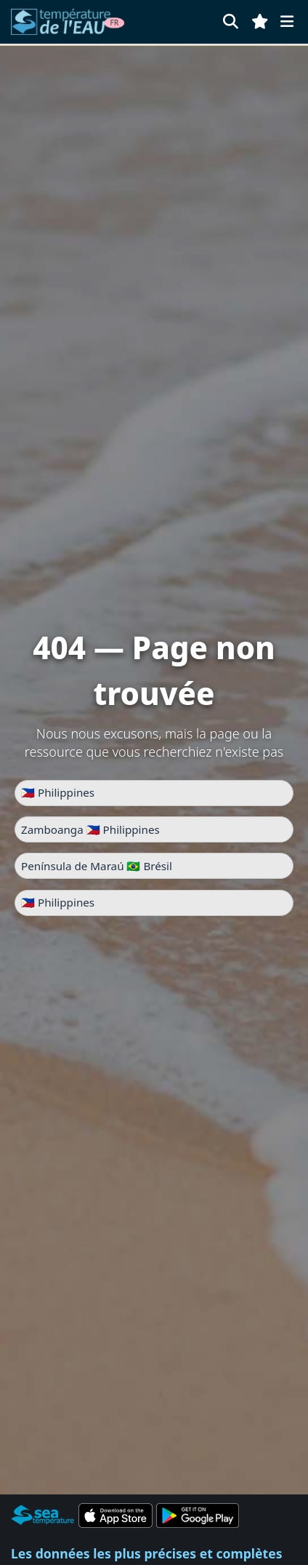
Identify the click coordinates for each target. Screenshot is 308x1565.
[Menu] (287, 21)
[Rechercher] (230, 21)
